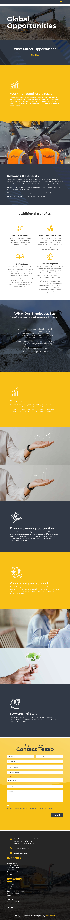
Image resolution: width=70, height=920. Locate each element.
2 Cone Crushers (13, 866)
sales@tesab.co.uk (21, 851)
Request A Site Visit (14, 900)
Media (9, 887)
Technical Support (13, 891)
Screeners (10, 868)
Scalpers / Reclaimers (15, 870)
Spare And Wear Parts (15, 889)
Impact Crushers (13, 863)
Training (10, 893)
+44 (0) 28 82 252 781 (21, 846)
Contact (10, 898)
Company (10, 882)
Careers (10, 885)
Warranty (10, 896)
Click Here (35, 53)
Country (11, 775)
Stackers (10, 872)
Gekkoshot (50, 914)
